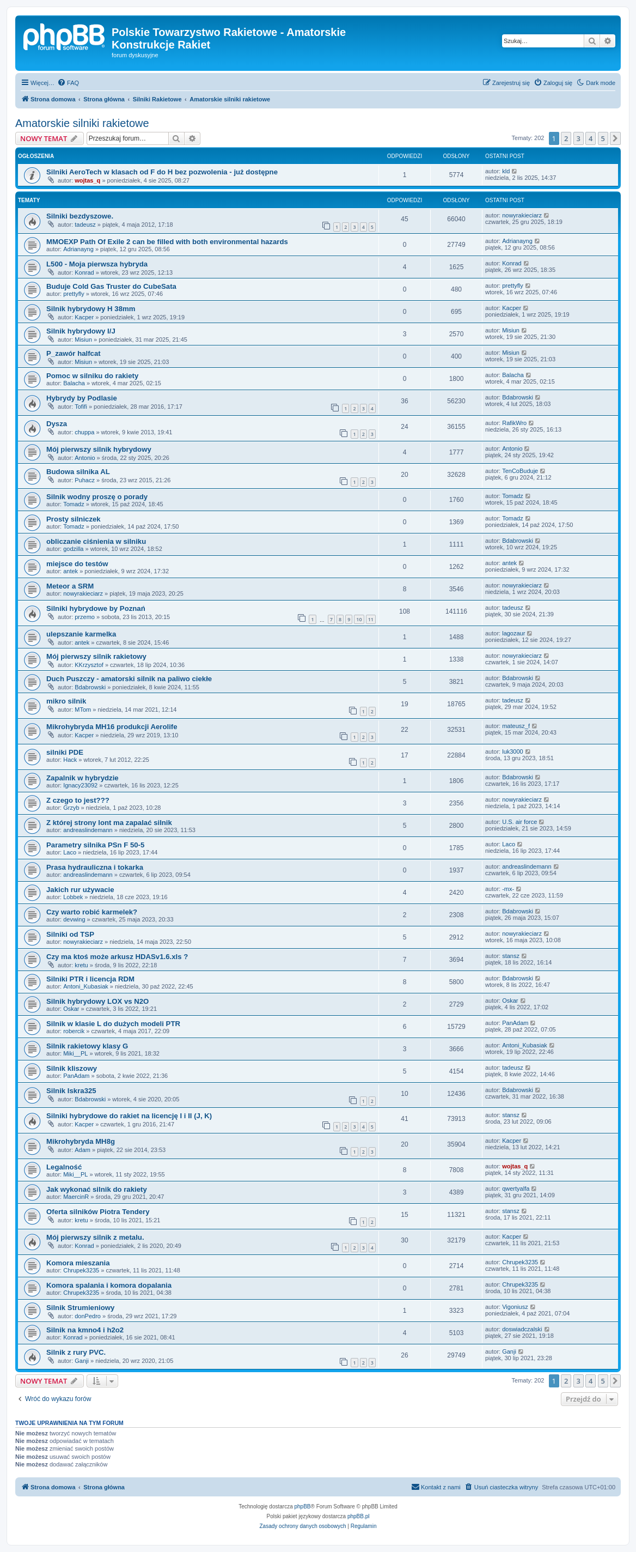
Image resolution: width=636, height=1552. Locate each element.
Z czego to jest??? (77, 800)
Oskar (71, 1008)
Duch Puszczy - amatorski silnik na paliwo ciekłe (129, 679)
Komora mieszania (78, 1263)
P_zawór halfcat (73, 353)
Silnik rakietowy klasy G (87, 1046)
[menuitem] (68, 82)
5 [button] (603, 138)
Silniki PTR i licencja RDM (90, 979)
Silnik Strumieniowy (80, 1308)
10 (359, 619)
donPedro (88, 1316)
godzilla (73, 548)
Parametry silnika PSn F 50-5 (95, 845)
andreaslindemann (88, 830)
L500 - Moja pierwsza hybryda (97, 264)
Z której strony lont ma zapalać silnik (109, 823)
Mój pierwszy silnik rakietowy (96, 656)
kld (506, 171)
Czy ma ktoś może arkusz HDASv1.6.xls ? (117, 957)
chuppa (84, 432)
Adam (82, 1150)
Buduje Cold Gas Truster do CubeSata (111, 286)
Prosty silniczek (73, 519)
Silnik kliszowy (71, 1068)
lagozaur (513, 633)
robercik (73, 1031)
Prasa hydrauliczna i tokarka (94, 867)
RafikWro (514, 423)
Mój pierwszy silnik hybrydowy (98, 449)
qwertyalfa (515, 1188)
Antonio (85, 457)
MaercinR (76, 1196)
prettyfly (73, 293)
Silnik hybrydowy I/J (80, 331)
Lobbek (73, 897)
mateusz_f (516, 726)
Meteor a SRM (70, 586)
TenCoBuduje (520, 471)
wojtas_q (87, 180)
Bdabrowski (517, 397)
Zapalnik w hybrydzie (82, 778)
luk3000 (512, 751)
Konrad (84, 272)
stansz (510, 956)
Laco (69, 852)
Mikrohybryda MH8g (80, 1141)
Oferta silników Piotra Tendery (98, 1212)
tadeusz (85, 224)
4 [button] (590, 138)
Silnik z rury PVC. (76, 1352)
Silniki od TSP (70, 934)
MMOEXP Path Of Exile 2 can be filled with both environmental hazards (167, 242)
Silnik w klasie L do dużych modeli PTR (113, 1024)
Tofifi (81, 406)
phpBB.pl (358, 1516)
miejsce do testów (77, 564)
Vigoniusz (515, 1307)
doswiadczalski (522, 1329)
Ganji (82, 1360)
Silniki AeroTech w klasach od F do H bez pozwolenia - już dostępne (162, 172)
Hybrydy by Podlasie (81, 398)
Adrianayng (78, 249)
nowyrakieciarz (522, 215)
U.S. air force (519, 822)
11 (371, 619)
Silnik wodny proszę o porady (97, 497)
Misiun (83, 339)
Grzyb (71, 807)
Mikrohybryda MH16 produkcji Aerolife (112, 727)
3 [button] (578, 138)
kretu (81, 965)
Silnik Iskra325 (71, 1091)
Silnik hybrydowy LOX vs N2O (97, 1001)
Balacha (74, 383)
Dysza (56, 424)
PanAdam (515, 1023)
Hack (70, 759)
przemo (85, 617)
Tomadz (73, 504)
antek (70, 571)
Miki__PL (75, 1053)
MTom (83, 709)
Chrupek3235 (81, 1270)
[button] (615, 138)
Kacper (84, 317)
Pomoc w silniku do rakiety (92, 376)
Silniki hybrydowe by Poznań (95, 608)
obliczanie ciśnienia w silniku (96, 541)
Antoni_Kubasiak (85, 986)
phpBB (303, 1506)
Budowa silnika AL (78, 472)
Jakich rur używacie (80, 890)
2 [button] (566, 138)
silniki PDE (64, 752)
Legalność (64, 1167)
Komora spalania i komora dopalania (109, 1285)
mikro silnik (66, 701)
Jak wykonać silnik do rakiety (96, 1189)
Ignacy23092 (80, 785)
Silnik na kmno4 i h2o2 (85, 1330)
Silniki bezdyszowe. (79, 216)
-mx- (508, 889)
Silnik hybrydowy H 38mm (90, 309)
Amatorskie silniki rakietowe (82, 123)
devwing (74, 919)
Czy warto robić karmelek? (91, 912)
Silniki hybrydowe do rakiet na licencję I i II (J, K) (129, 1116)
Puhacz (85, 480)
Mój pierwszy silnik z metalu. (95, 1237)
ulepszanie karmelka (81, 634)
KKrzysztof (89, 665)
